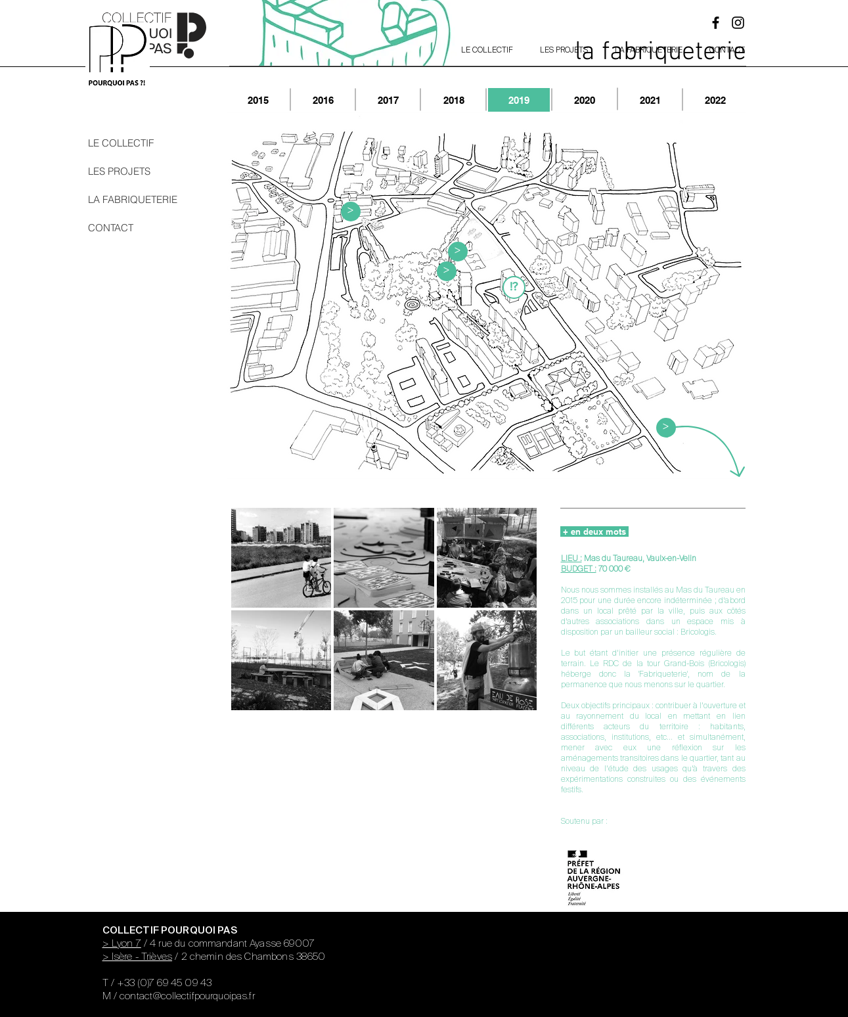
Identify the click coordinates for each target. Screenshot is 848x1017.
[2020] (584, 100)
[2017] (388, 100)
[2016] (323, 100)
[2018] (454, 100)
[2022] (715, 100)
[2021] (650, 100)
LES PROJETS (119, 171)
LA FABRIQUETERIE (129, 199)
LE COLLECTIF (121, 143)
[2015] (258, 100)
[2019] (519, 100)
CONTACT (110, 227)
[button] (513, 287)
